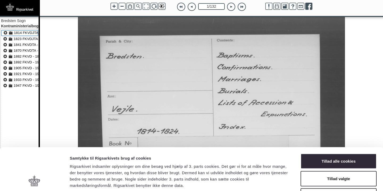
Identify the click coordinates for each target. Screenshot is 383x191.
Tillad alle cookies (339, 121)
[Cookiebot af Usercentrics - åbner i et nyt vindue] (34, 181)
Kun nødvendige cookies (338, 156)
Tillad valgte (338, 139)
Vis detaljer (276, 180)
